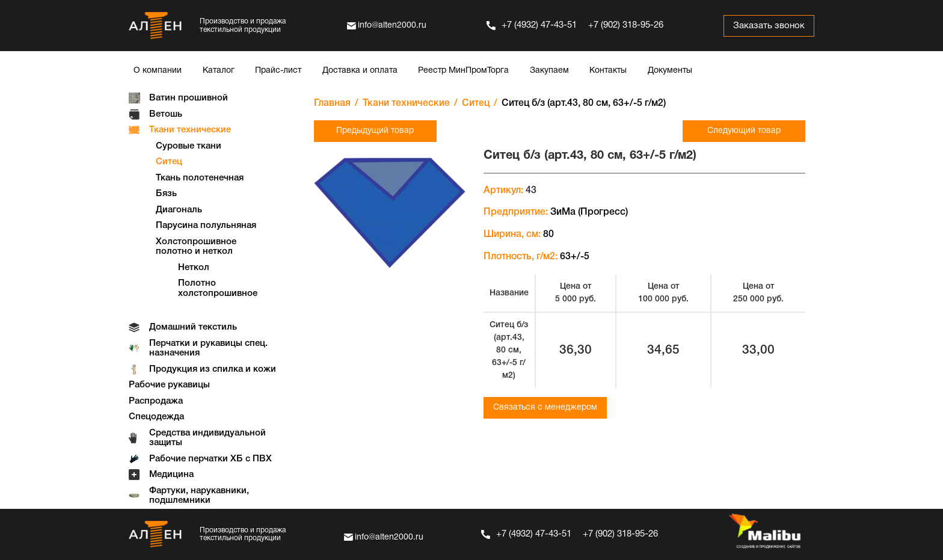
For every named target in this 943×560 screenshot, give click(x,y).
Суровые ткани (188, 146)
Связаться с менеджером (545, 407)
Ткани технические (190, 130)
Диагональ (179, 210)
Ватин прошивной (188, 98)
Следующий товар (744, 131)
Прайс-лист (278, 71)
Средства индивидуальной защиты (207, 438)
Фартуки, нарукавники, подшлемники (199, 496)
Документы (670, 71)
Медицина (171, 474)
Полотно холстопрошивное (217, 288)
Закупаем (549, 71)
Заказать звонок (769, 26)
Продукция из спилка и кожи (212, 369)
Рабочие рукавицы (169, 385)
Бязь (166, 193)
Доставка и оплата (360, 71)
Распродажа (156, 401)
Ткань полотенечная (200, 178)
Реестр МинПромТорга (463, 71)
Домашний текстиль (193, 327)
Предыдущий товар (375, 131)
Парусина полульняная (206, 225)
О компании (158, 71)
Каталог (219, 71)
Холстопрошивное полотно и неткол (196, 247)
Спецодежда (156, 417)
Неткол (193, 267)
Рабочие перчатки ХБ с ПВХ (210, 459)
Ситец (169, 162)
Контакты (608, 71)
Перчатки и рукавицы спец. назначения (208, 348)
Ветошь (165, 114)
